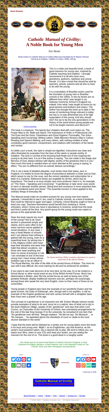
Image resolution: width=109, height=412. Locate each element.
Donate (82, 396)
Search (62, 396)
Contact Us (72, 396)
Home (40, 396)
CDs (55, 396)
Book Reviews (29, 396)
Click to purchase (30, 126)
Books (48, 396)
